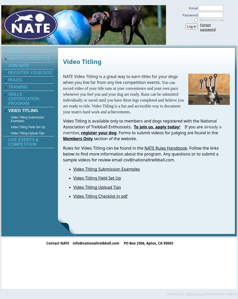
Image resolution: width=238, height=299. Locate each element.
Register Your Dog (30, 73)
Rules (15, 80)
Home (14, 51)
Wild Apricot (195, 294)
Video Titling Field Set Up (28, 127)
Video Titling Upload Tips (28, 133)
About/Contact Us (29, 58)
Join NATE (18, 65)
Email (192, 8)
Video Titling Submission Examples (27, 119)
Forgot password (207, 27)
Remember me (212, 20)
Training (18, 87)
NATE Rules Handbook (165, 148)
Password (189, 15)
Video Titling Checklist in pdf (100, 196)
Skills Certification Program (23, 99)
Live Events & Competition (23, 142)
